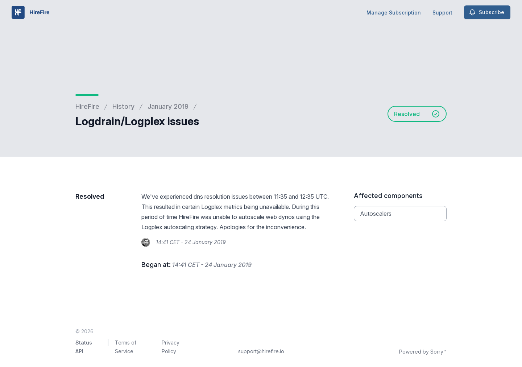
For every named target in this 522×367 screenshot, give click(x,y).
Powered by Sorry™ (423, 352)
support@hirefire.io (261, 351)
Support (442, 12)
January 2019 (168, 106)
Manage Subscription (393, 12)
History (123, 106)
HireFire (87, 106)
